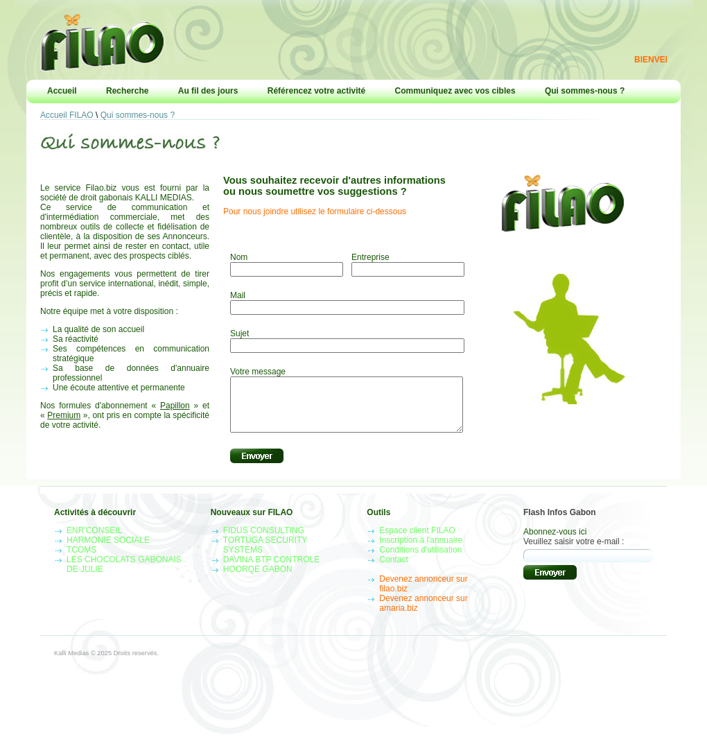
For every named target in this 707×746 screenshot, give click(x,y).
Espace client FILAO (417, 541)
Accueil (62, 91)
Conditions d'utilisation (420, 560)
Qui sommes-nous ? (585, 91)
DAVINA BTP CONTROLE (271, 570)
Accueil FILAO (67, 115)
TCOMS (81, 560)
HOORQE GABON (258, 579)
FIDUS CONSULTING (263, 541)
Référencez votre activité (316, 91)
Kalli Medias (71, 663)
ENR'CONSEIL (94, 541)
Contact (393, 570)
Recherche (127, 91)
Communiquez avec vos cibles (455, 91)
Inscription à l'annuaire (420, 550)
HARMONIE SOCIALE (108, 550)
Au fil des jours (208, 91)
